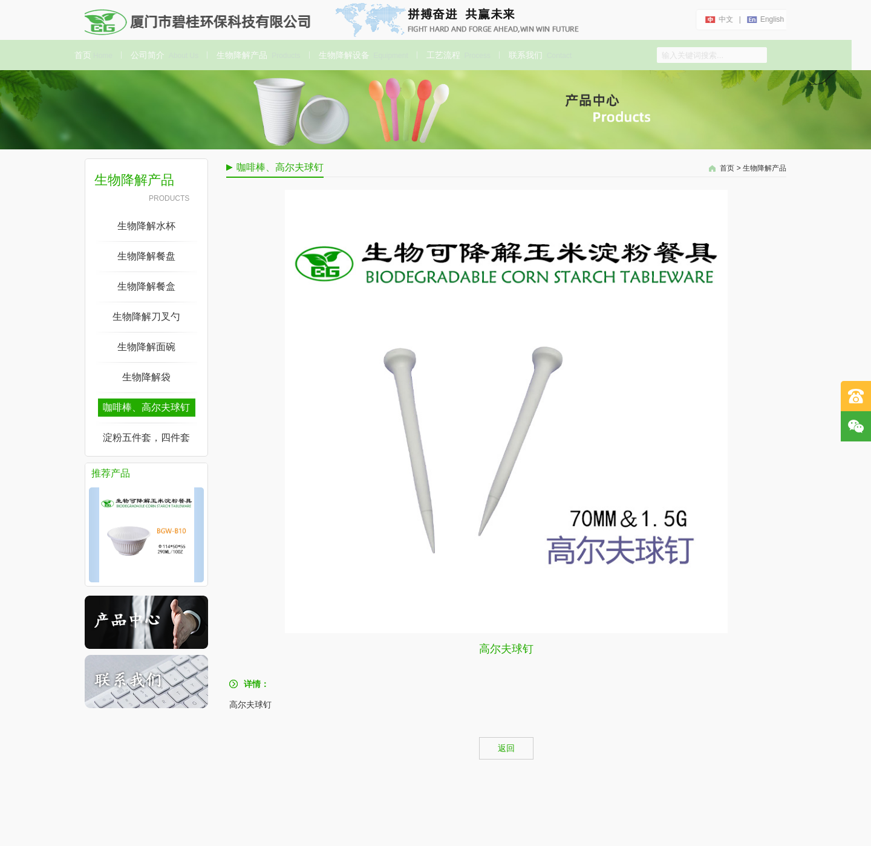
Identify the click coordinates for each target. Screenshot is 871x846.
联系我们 (538, 55)
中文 (725, 19)
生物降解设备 (361, 55)
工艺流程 (457, 55)
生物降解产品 (256, 55)
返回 (506, 748)
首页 (92, 55)
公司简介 (163, 55)
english (770, 19)
